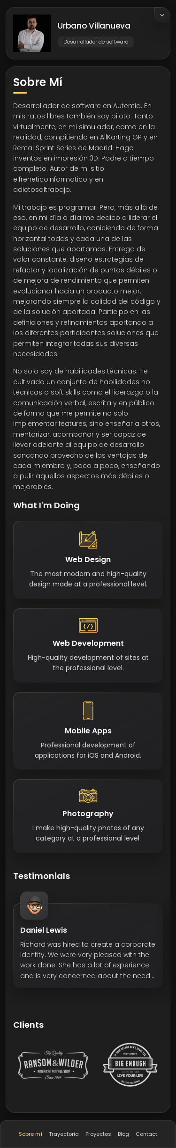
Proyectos (98, 1134)
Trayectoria (64, 1134)
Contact (146, 1134)
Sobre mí (30, 1134)
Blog (123, 1134)
